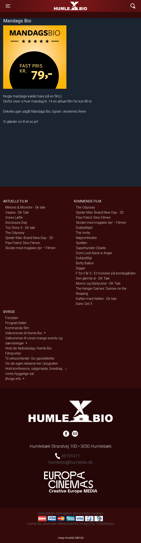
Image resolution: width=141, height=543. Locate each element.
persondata (81, 513)
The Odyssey (14, 233)
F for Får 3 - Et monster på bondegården (106, 273)
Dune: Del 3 (84, 304)
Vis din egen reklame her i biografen (31, 364)
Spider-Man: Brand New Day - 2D (29, 238)
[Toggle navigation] (8, 6)
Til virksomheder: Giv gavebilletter (30, 358)
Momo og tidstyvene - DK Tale (98, 283)
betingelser (64, 513)
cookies (97, 513)
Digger (80, 268)
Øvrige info (13, 379)
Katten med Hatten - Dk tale (96, 299)
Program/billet (15, 323)
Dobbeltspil (84, 228)
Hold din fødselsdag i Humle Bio (28, 348)
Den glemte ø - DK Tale (93, 278)
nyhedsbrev (46, 513)
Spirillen (81, 243)
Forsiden (11, 318)
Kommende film (17, 328)
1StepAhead (104, 524)
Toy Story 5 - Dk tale (20, 228)
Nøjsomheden (86, 238)
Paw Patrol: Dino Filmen (22, 243)
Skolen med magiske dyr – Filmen (30, 248)
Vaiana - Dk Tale (17, 212)
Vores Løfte (14, 218)
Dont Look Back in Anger (94, 253)
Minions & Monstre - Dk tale (25, 207)
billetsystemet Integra (74, 524)
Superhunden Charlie (91, 248)
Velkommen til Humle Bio (24, 333)
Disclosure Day (16, 223)
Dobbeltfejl (84, 258)
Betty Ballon (85, 263)
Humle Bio (50, 5)
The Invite (83, 233)
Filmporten (13, 353)
